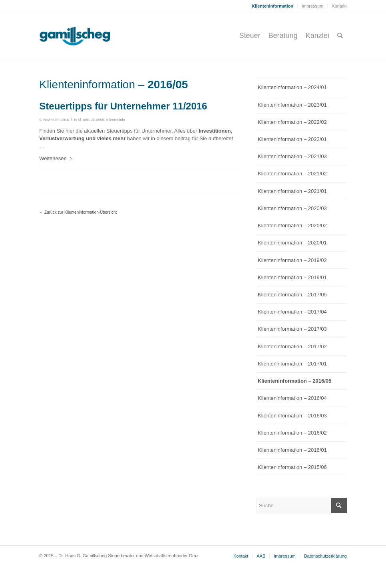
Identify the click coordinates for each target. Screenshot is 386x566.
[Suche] (340, 35)
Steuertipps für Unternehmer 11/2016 (123, 106)
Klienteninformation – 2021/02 (292, 174)
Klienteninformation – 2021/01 (292, 191)
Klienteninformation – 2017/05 (292, 295)
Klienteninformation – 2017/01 (292, 364)
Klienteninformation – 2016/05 (294, 381)
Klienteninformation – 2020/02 (292, 225)
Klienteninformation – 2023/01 (292, 105)
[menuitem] (273, 6)
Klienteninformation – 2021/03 (292, 156)
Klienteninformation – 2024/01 (292, 87)
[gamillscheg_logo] (90, 35)
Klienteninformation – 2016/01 (292, 450)
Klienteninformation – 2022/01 (292, 139)
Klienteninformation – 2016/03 (292, 416)
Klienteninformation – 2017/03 (292, 329)
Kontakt (339, 6)
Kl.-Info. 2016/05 (91, 120)
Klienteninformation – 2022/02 (292, 122)
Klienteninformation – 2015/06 (292, 467)
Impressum (312, 6)
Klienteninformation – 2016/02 (292, 433)
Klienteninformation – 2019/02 (292, 260)
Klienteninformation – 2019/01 (292, 277)
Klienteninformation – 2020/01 (292, 243)
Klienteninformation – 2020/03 (292, 208)
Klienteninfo (115, 120)
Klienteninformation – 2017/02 (292, 347)
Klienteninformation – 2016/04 (292, 398)
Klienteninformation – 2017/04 (292, 312)
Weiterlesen (57, 158)
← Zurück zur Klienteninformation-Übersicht (78, 212)
